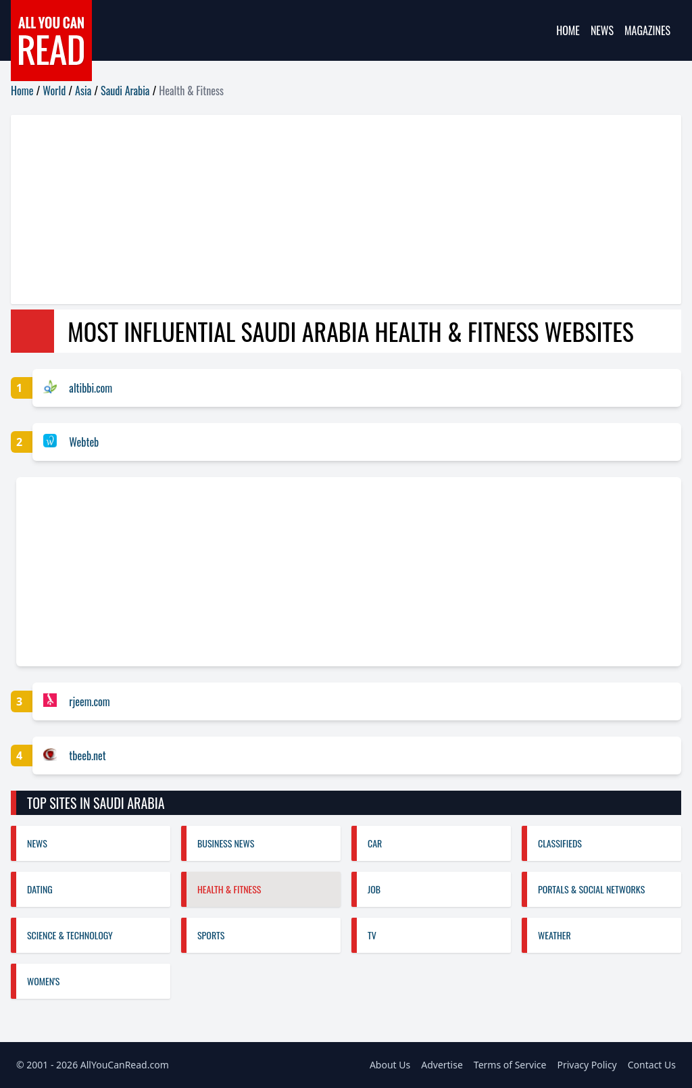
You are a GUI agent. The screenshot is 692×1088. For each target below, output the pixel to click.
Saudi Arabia (125, 90)
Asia (83, 90)
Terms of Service (510, 1064)
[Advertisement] (346, 209)
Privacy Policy (586, 1064)
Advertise (442, 1064)
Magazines (647, 30)
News (602, 30)
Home (568, 30)
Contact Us (652, 1064)
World (54, 90)
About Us (390, 1064)
